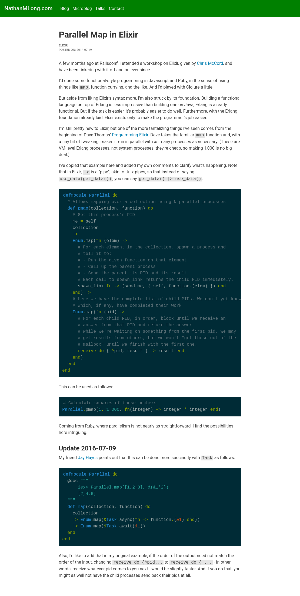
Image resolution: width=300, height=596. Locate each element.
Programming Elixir (130, 135)
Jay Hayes (88, 457)
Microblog (82, 8)
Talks (100, 8)
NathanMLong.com (28, 8)
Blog (64, 8)
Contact (116, 8)
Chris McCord (210, 63)
